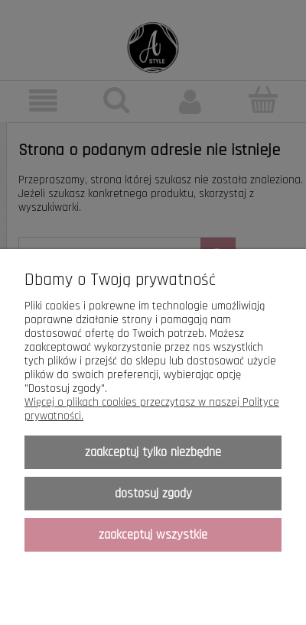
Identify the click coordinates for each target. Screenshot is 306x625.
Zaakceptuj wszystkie (153, 534)
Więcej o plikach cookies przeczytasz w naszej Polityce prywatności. (151, 409)
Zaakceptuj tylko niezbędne (153, 452)
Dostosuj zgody (153, 493)
